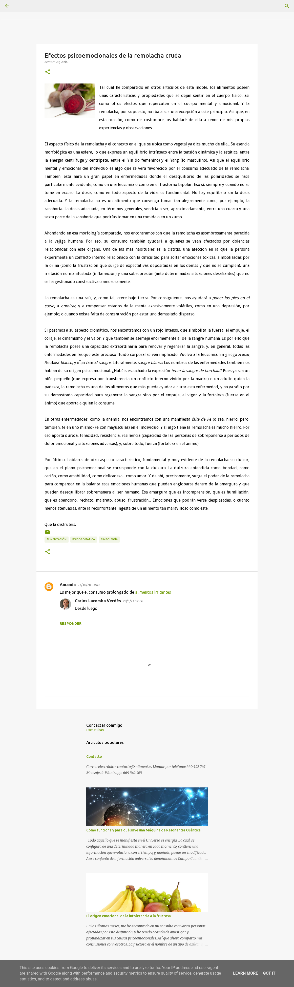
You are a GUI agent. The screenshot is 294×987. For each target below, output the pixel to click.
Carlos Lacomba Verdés (98, 600)
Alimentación (57, 539)
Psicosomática (83, 539)
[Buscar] (287, 6)
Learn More (245, 973)
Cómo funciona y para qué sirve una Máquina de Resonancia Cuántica (143, 830)
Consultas (95, 730)
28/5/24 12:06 (133, 601)
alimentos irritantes (153, 592)
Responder (70, 623)
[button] (48, 72)
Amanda (68, 584)
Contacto (94, 757)
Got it (269, 973)
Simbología (109, 539)
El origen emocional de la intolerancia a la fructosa (128, 916)
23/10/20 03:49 (88, 585)
